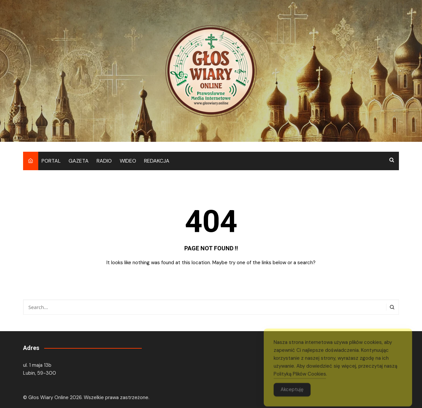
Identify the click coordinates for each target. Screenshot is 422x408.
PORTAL (51, 160)
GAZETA (79, 160)
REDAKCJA (156, 160)
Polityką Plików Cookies (300, 379)
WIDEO (128, 160)
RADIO (104, 160)
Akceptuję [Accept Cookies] (292, 395)
